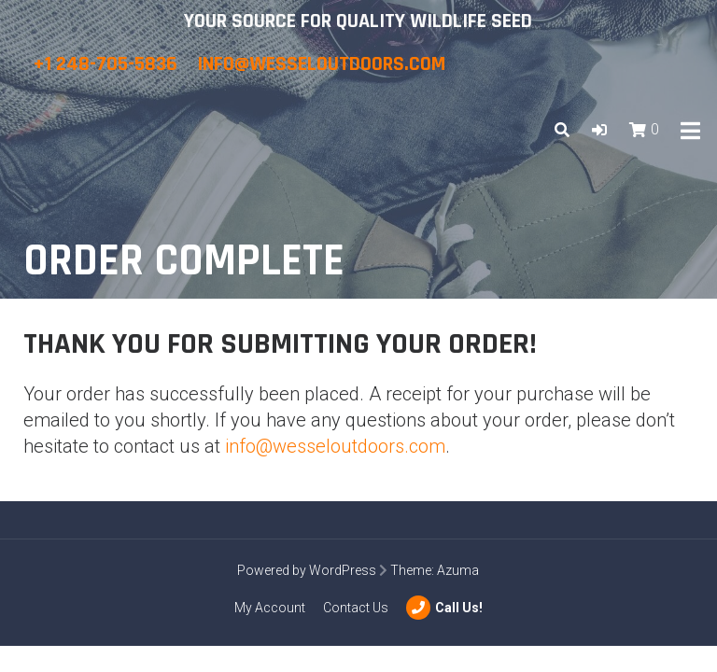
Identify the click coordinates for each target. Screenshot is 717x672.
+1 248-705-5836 (107, 64)
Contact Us (355, 607)
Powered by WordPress (306, 570)
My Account (269, 607)
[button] (599, 130)
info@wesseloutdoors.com (321, 64)
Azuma (458, 570)
